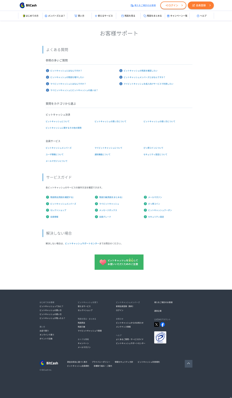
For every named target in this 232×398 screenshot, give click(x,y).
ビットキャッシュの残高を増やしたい (67, 77)
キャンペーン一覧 (177, 16)
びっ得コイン (154, 204)
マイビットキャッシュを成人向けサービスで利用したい (148, 84)
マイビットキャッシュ (109, 204)
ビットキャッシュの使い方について (159, 121)
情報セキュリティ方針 (124, 362)
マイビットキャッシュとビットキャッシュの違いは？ (74, 90)
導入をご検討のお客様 (143, 5)
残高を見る (128, 16)
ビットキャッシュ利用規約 (149, 362)
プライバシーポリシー (101, 362)
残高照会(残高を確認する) (61, 197)
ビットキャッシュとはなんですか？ (66, 71)
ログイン (171, 5)
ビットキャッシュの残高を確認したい (140, 71)
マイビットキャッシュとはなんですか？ (68, 84)
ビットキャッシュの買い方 (51, 310)
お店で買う (44, 331)
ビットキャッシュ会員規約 (78, 366)
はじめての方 (30, 15)
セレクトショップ (58, 210)
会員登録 (199, 5)
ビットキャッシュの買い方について (110, 121)
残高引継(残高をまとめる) (110, 197)
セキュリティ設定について (155, 154)
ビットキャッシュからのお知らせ (130, 323)
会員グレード (105, 217)
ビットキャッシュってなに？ (51, 306)
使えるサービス (104, 16)
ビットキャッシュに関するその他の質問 (63, 128)
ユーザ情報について (55, 154)
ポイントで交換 (46, 339)
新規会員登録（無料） (125, 306)
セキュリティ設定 (156, 217)
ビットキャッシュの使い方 (51, 314)
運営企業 (158, 311)
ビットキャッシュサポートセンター (82, 243)
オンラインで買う (47, 335)
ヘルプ (201, 16)
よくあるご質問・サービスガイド (130, 339)
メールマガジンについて (57, 161)
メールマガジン (155, 197)
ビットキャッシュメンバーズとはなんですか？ (144, 77)
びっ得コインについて (153, 148)
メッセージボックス (108, 210)
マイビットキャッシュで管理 (90, 331)
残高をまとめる (153, 16)
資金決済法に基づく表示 (77, 362)
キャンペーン (83, 343)
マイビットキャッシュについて (108, 148)
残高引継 (81, 327)
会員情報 (54, 217)
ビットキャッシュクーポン (160, 210)
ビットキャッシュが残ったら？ (52, 318)
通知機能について (102, 154)
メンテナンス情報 (123, 327)
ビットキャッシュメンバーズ (59, 148)
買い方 (79, 16)
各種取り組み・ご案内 (103, 366)
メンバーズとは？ (55, 16)
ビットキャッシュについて (58, 121)
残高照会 (81, 323)
